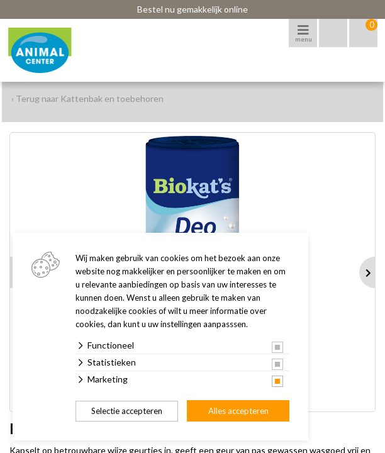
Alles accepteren (238, 411)
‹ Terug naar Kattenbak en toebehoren (87, 98)
